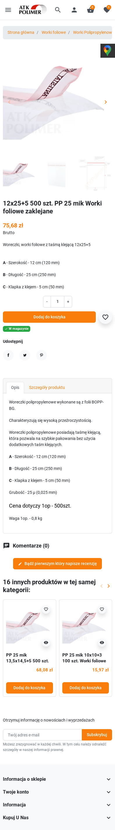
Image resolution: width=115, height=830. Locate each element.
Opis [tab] (15, 387)
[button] (58, 10)
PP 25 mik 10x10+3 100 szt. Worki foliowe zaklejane (84, 660)
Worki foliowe (54, 32)
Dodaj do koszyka (49, 317)
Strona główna (21, 32)
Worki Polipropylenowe (93, 32)
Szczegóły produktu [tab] (47, 387)
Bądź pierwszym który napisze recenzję (57, 563)
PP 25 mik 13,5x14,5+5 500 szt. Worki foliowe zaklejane (29, 660)
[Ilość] (57, 301)
